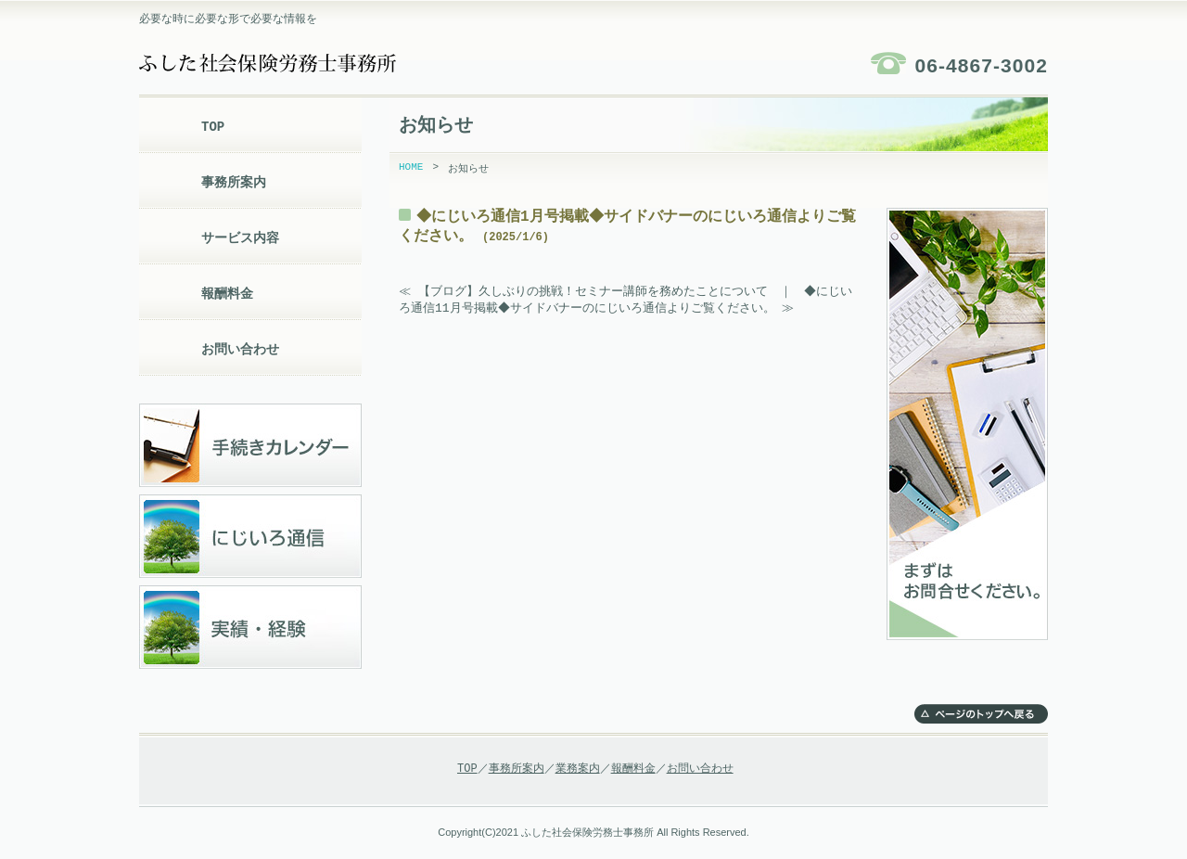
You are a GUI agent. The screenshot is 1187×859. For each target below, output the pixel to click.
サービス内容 (240, 238)
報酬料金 (227, 293)
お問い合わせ (240, 349)
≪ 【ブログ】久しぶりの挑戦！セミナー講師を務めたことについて (583, 291)
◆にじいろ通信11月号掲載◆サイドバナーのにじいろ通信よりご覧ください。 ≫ (626, 300)
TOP (212, 126)
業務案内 (577, 768)
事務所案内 (233, 182)
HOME (411, 168)
